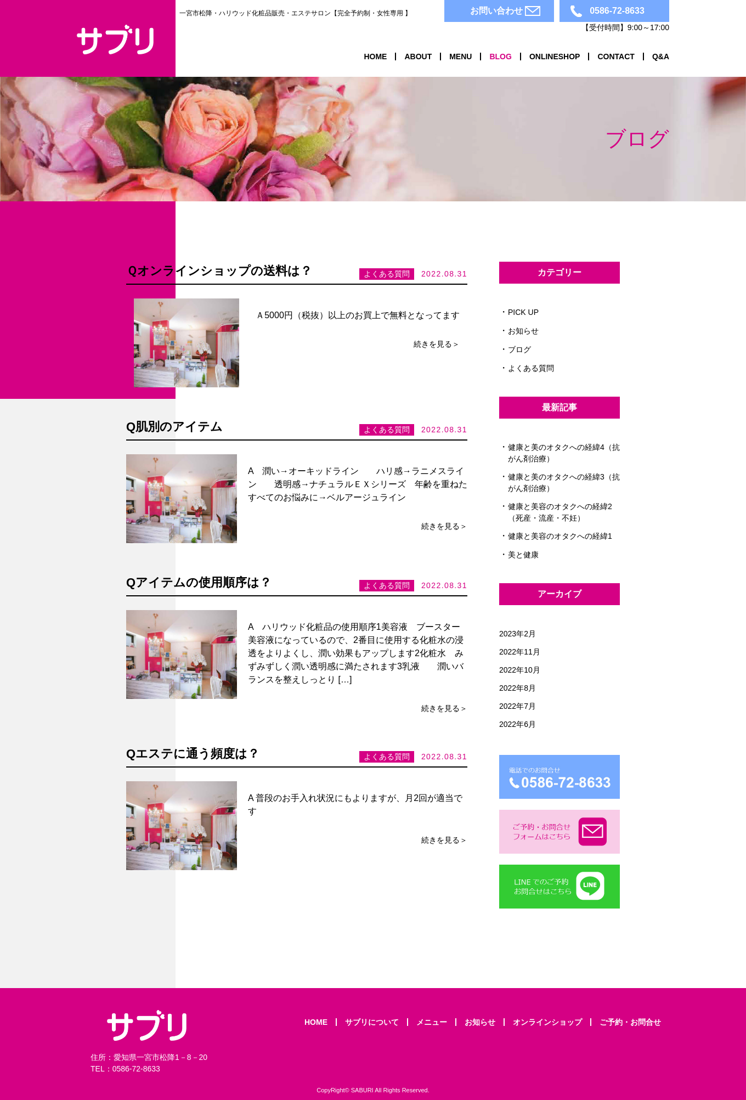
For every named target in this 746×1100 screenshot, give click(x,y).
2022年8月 (517, 688)
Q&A (660, 56)
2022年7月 (517, 706)
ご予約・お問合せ (630, 1022)
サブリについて (372, 1022)
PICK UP (523, 312)
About (418, 56)
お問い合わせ (496, 10)
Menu (460, 56)
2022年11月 (519, 651)
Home (375, 56)
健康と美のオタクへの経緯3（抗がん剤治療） (564, 482)
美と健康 (523, 554)
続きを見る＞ (437, 344)
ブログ (519, 349)
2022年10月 (519, 669)
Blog (500, 56)
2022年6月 (517, 724)
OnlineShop (554, 56)
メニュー (431, 1022)
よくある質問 (531, 368)
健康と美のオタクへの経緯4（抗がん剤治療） (564, 453)
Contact (615, 56)
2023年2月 (517, 633)
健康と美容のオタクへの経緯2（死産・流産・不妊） (560, 512)
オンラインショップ (547, 1022)
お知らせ (523, 330)
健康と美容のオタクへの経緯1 (564, 536)
